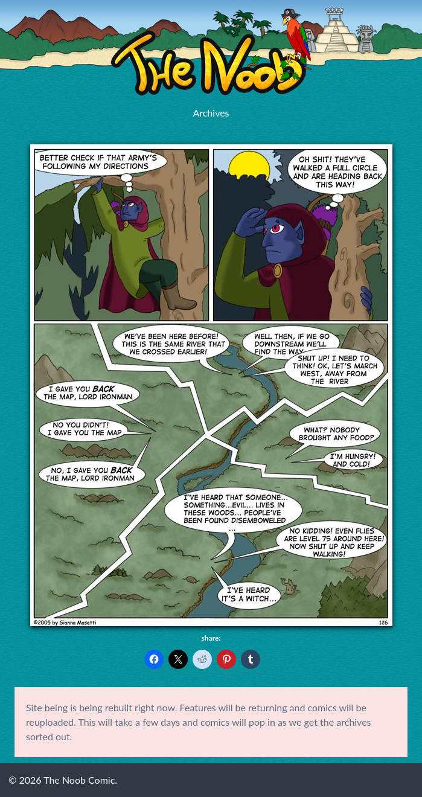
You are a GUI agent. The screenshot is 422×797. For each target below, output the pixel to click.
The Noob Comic (211, 52)
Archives (211, 112)
